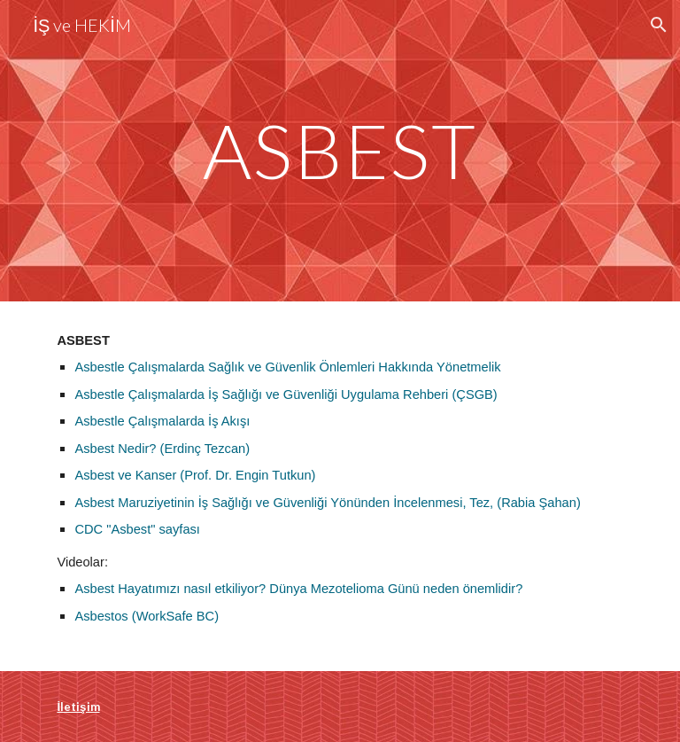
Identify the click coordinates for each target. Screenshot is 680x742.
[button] (659, 25)
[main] (339, 150)
